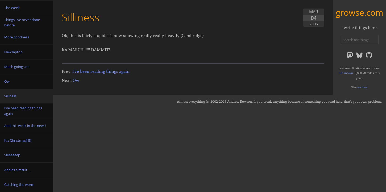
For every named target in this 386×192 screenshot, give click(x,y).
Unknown (346, 73)
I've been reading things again (101, 71)
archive (362, 87)
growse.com (359, 12)
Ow (76, 80)
